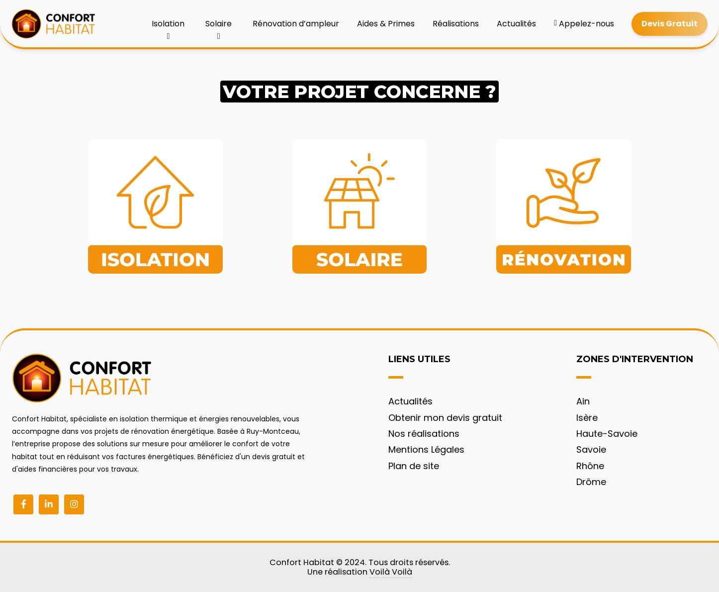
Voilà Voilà (390, 572)
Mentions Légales (426, 449)
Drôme (591, 482)
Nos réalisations (423, 433)
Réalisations (456, 23)
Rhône (590, 466)
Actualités (516, 23)
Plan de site (413, 466)
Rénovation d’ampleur (296, 23)
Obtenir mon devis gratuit (445, 417)
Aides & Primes (386, 23)
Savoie (591, 449)
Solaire (218, 27)
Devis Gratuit (669, 23)
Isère (587, 417)
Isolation (168, 27)
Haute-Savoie (606, 433)
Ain (583, 401)
